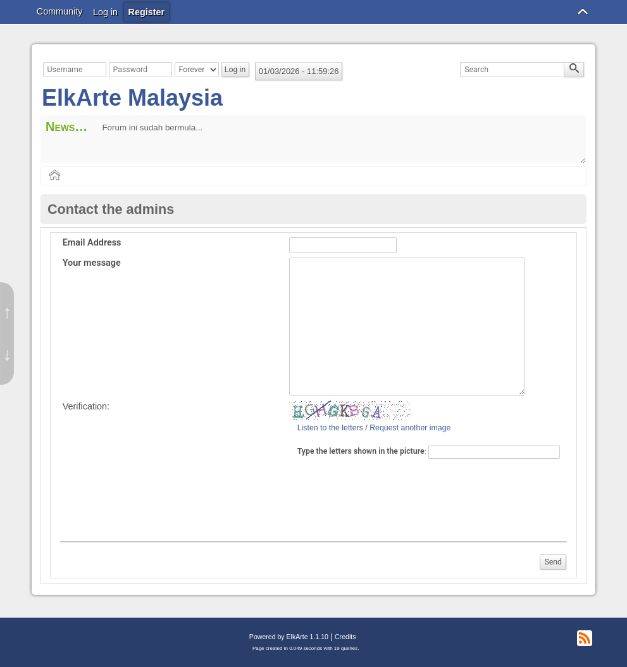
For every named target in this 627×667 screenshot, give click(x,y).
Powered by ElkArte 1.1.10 (288, 636)
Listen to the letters (330, 427)
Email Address (92, 242)
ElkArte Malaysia (132, 98)
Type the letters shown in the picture (361, 451)
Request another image (409, 427)
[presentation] (395, 498)
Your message (92, 263)
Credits (345, 636)
